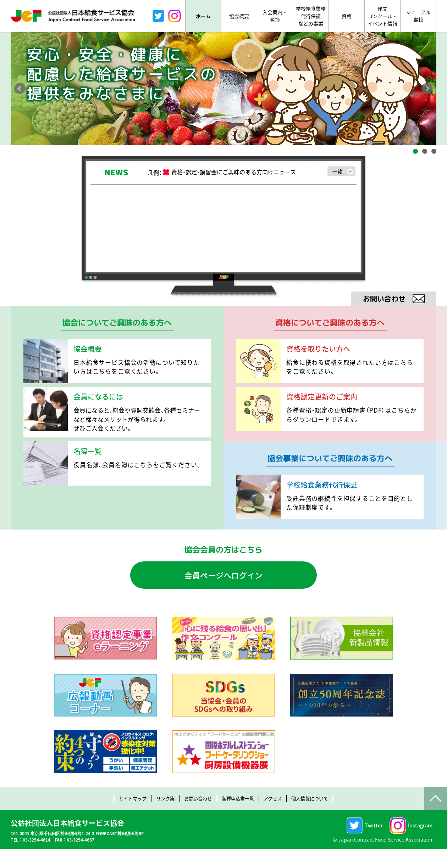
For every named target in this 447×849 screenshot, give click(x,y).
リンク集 (161, 798)
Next (427, 88)
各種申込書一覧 (238, 798)
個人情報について (316, 798)
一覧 (342, 171)
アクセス (276, 798)
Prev (20, 88)
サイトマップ (126, 798)
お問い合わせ (196, 798)
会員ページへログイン (223, 575)
